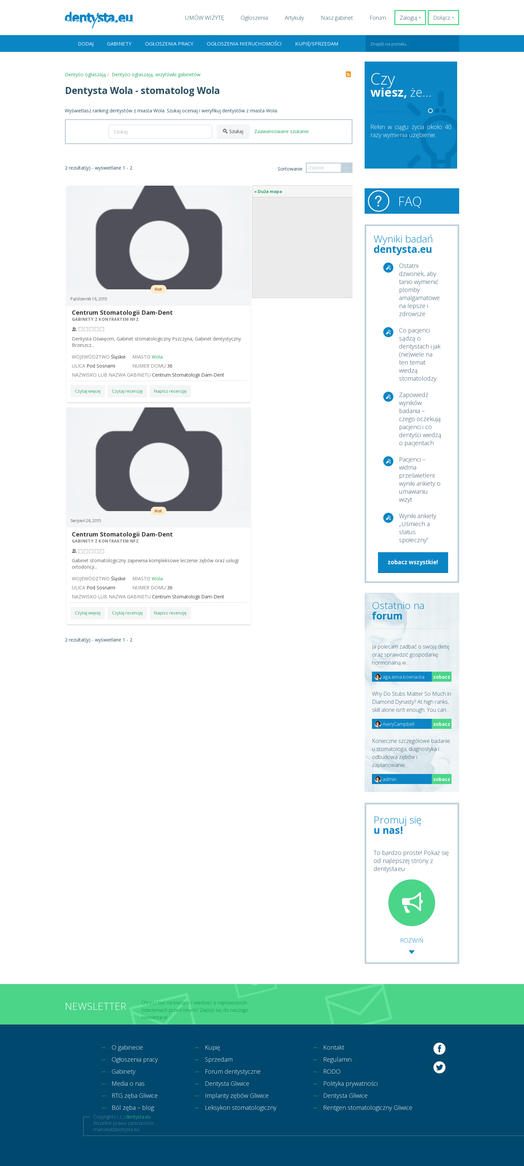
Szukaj (233, 131)
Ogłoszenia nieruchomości (244, 43)
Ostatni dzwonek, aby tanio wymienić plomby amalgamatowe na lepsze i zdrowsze (419, 290)
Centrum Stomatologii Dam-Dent (122, 312)
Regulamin (337, 1059)
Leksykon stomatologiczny (240, 1107)
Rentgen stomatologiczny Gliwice (367, 1107)
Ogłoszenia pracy (169, 43)
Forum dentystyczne (233, 1071)
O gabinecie (127, 1047)
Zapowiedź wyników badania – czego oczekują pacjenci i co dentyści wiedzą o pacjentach (420, 419)
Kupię (212, 1047)
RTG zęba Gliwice (135, 1095)
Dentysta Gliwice (227, 1083)
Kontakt (333, 1047)
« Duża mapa (268, 191)
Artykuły (294, 17)
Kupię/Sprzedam (316, 43)
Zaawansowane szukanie (281, 131)
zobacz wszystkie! (413, 562)
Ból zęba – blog (133, 1107)
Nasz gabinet (337, 17)
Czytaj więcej (88, 391)
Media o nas (128, 1083)
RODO (332, 1071)
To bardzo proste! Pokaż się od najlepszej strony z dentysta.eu (411, 887)
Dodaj (86, 43)
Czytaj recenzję (127, 391)
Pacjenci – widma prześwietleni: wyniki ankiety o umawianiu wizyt (419, 479)
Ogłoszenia (254, 17)
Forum (378, 17)
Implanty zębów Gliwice (237, 1095)
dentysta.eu (138, 1116)
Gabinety (119, 43)
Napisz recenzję (170, 391)
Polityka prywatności (350, 1083)
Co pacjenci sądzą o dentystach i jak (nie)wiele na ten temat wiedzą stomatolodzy (419, 354)
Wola (157, 357)
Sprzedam (219, 1059)
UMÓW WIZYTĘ (204, 17)
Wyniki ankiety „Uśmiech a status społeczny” (417, 528)
